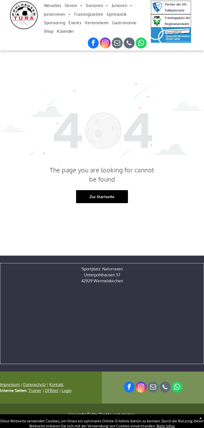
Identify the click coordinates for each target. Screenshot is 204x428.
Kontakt (56, 384)
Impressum (10, 384)
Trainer (34, 390)
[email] (117, 43)
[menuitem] (52, 5)
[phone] (129, 43)
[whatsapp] (141, 43)
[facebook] (93, 43)
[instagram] (105, 43)
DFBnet (51, 390)
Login (67, 390)
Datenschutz (34, 384)
